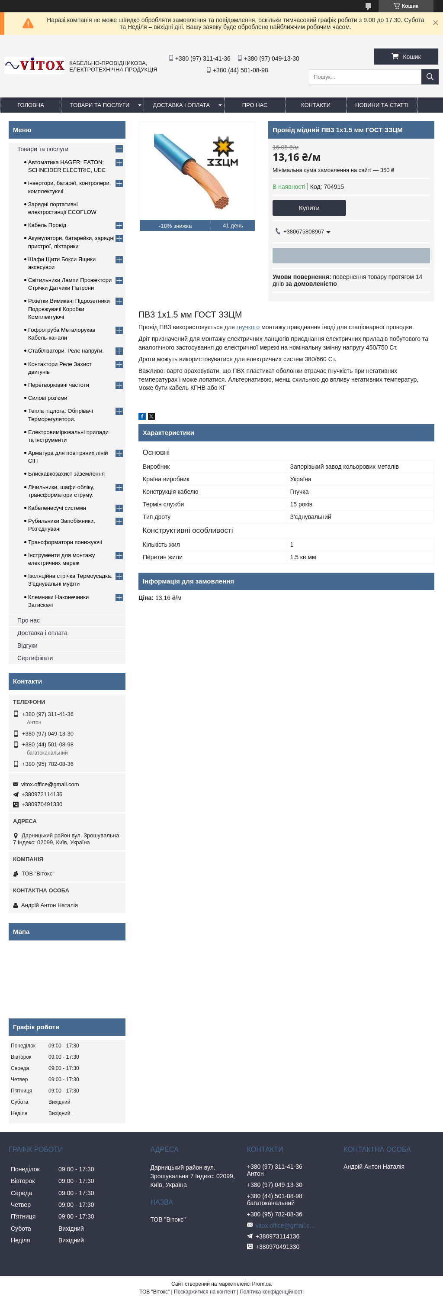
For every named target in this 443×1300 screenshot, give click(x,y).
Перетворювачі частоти (58, 385)
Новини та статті (381, 105)
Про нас (28, 620)
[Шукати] (430, 76)
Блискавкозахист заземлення (66, 473)
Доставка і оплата (181, 105)
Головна (30, 105)
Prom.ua (262, 1284)
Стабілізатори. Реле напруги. (66, 350)
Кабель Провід (47, 225)
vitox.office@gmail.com (50, 784)
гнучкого (248, 327)
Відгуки (27, 645)
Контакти (316, 105)
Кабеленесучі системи (57, 508)
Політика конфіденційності (272, 1292)
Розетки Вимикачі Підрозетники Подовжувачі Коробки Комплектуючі (69, 309)
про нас (255, 105)
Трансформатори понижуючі (65, 542)
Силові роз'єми (47, 398)
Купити (309, 207)
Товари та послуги (99, 105)
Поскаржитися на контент (204, 1292)
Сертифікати (35, 658)
